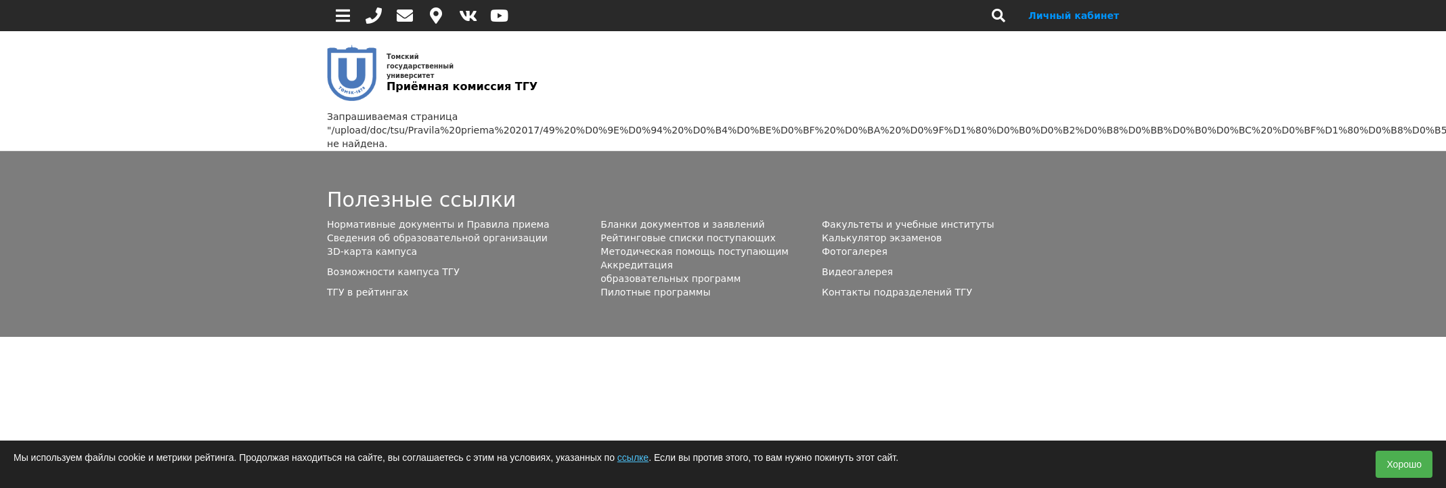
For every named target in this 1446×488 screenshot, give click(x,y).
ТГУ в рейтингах (367, 292)
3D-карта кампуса (372, 251)
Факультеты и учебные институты (908, 224)
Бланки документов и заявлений (682, 224)
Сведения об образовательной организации (437, 237)
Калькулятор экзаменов (882, 237)
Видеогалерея (857, 271)
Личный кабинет (1073, 15)
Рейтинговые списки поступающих (687, 237)
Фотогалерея (855, 251)
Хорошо (1404, 464)
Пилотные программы (655, 292)
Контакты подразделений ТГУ (897, 292)
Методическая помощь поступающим (694, 251)
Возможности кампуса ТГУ (393, 271)
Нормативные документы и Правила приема (438, 224)
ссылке (633, 457)
